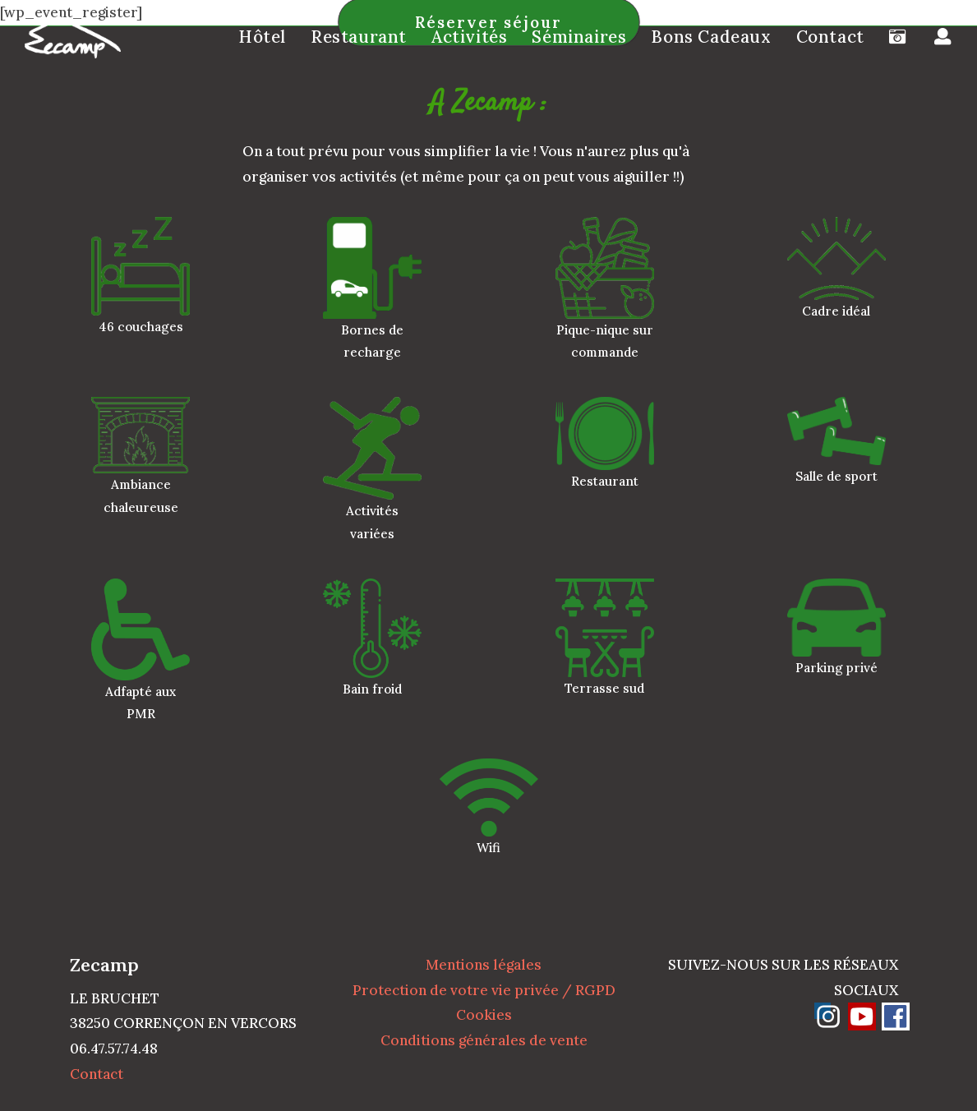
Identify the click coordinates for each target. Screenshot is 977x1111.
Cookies (484, 1015)
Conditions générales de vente (484, 1040)
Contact (96, 1074)
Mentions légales (483, 965)
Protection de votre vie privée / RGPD (484, 990)
